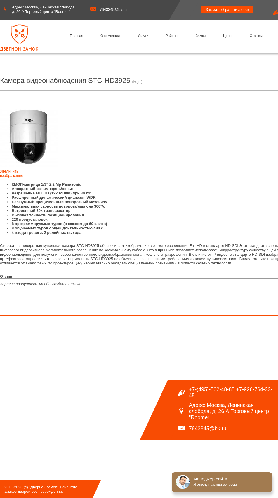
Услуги (143, 36)
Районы (172, 36)
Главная (76, 36)
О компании (110, 36)
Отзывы (256, 36)
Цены (227, 36)
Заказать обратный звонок (227, 10)
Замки (201, 36)
